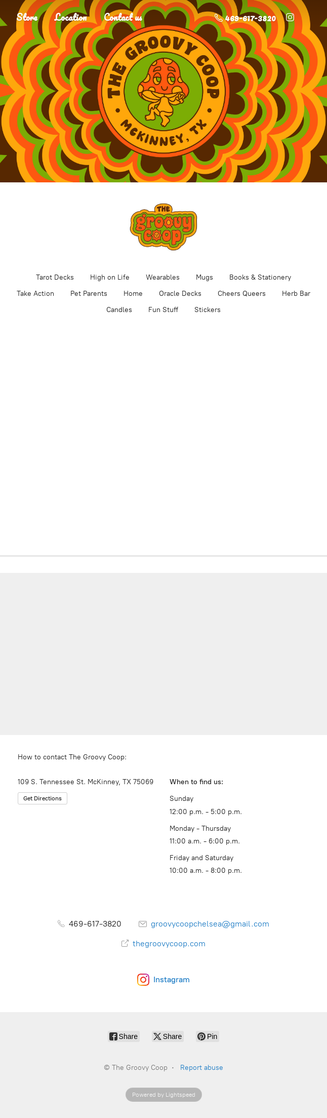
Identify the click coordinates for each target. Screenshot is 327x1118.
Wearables (163, 277)
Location (71, 17)
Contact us (123, 17)
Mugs (204, 277)
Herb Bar (296, 293)
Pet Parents (88, 293)
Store (26, 17)
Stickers (207, 309)
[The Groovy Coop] (163, 227)
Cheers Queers (242, 293)
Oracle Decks (180, 293)
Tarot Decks (55, 277)
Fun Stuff (163, 309)
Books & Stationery (260, 277)
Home (133, 293)
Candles (119, 309)
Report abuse (201, 1067)
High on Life (110, 277)
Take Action (35, 293)
